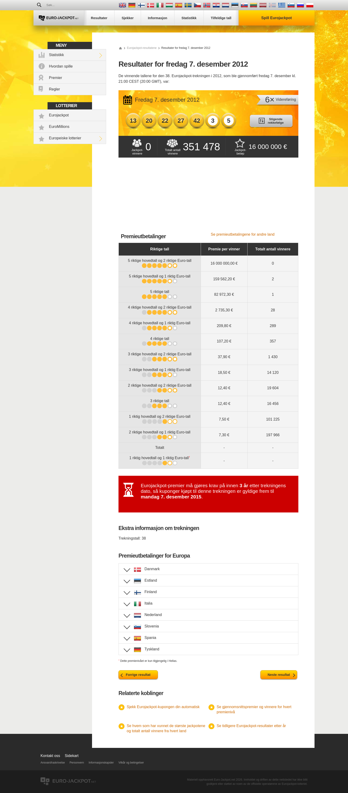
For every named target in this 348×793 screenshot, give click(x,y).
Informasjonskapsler (101, 762)
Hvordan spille (61, 66)
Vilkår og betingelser (131, 762)
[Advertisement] (208, 197)
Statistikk (56, 55)
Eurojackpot (59, 115)
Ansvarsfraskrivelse (53, 762)
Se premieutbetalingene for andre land (242, 234)
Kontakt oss (50, 756)
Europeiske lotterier (65, 138)
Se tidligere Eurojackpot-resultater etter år (251, 726)
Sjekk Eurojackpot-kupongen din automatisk (163, 707)
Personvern (77, 762)
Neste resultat (279, 675)
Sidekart (72, 756)
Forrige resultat (138, 675)
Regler (54, 89)
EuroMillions (59, 127)
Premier (55, 78)
